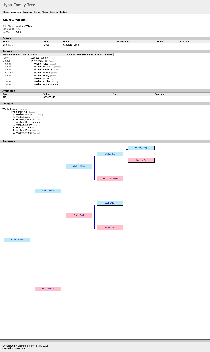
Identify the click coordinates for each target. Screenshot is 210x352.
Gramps (21, 345)
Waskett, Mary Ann (47, 66)
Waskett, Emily (45, 75)
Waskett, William (46, 78)
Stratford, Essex (71, 44)
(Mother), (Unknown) (110, 178)
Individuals (16, 12)
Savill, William (110, 203)
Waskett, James (43, 57)
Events (37, 12)
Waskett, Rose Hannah (49, 84)
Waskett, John (110, 154)
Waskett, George (141, 148)
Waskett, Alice (45, 63)
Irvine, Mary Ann (43, 60)
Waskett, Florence (47, 69)
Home (6, 12)
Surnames (27, 12)
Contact (63, 12)
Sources (54, 12)
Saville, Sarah (79, 215)
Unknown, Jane (110, 227)
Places (45, 12)
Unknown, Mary (141, 160)
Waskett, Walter (46, 72)
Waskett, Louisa (46, 81)
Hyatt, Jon (20, 348)
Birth (9, 44)
